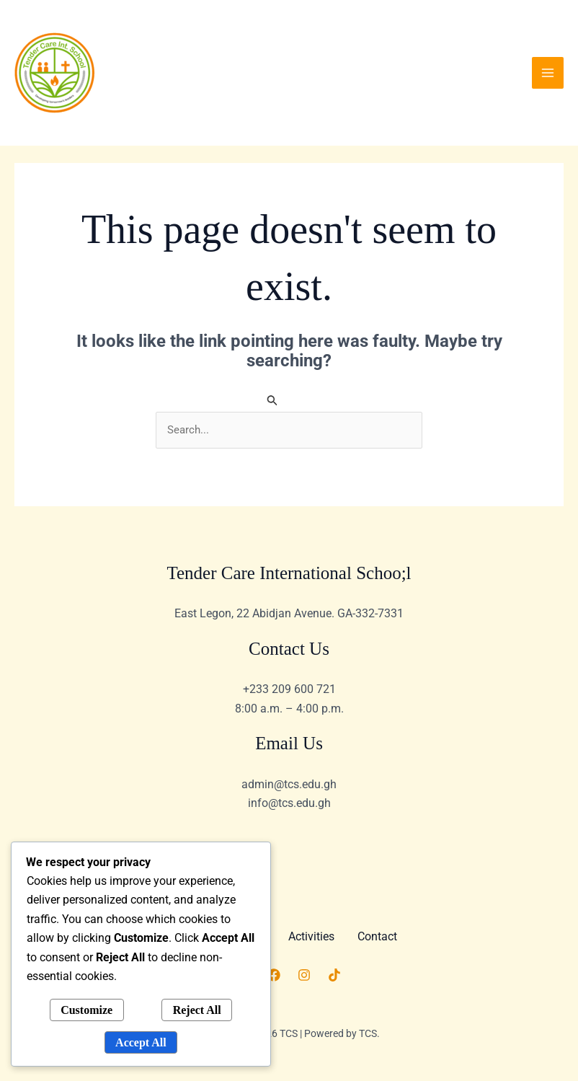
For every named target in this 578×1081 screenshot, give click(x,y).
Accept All (140, 1042)
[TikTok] (334, 975)
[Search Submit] (272, 400)
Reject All (197, 1010)
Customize (86, 1010)
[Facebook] (273, 975)
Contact (377, 936)
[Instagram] (304, 975)
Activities (311, 936)
